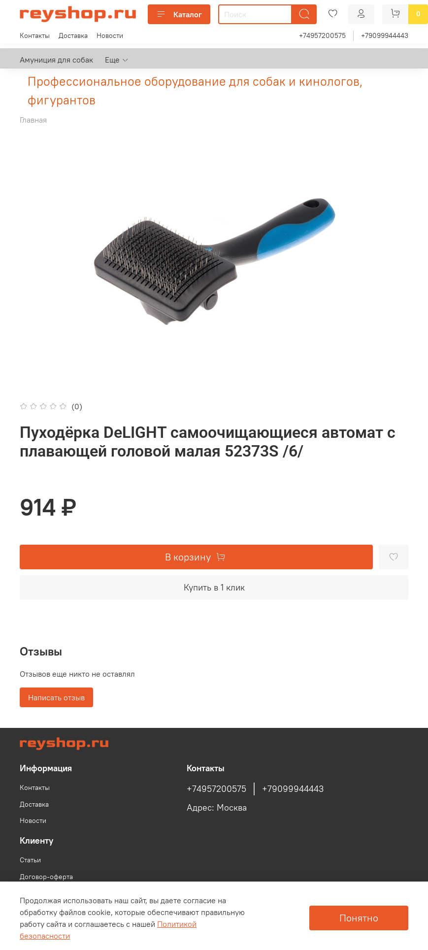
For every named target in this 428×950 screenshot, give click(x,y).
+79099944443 (384, 35)
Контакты (35, 35)
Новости (110, 35)
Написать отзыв (56, 697)
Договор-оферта (46, 876)
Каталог (179, 14)
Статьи (30, 859)
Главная (33, 120)
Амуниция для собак (56, 60)
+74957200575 (322, 35)
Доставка (73, 35)
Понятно (358, 918)
